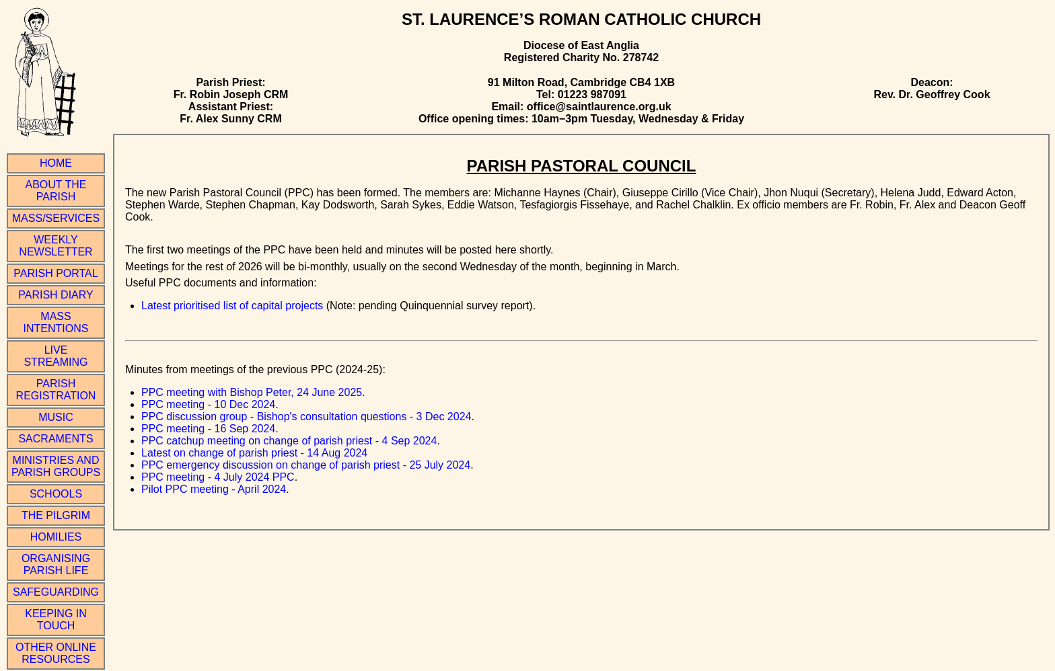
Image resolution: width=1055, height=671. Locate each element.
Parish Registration (56, 389)
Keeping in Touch (56, 619)
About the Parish (56, 190)
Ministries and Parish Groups (55, 466)
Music (55, 417)
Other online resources (55, 653)
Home (56, 163)
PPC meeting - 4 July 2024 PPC (218, 477)
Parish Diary (55, 295)
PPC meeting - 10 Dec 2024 (208, 404)
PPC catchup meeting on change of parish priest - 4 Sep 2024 (289, 440)
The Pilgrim (56, 515)
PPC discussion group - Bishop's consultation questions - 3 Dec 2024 (306, 416)
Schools (56, 494)
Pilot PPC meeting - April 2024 (213, 489)
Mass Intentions (56, 322)
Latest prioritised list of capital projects (232, 305)
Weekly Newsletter (55, 246)
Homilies (55, 537)
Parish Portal (55, 273)
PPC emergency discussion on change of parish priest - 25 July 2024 (305, 465)
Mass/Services (56, 218)
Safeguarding (56, 592)
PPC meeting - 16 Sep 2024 (208, 428)
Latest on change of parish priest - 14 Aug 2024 (254, 453)
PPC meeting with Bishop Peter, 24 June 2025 (251, 392)
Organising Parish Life (56, 564)
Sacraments (55, 438)
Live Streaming (55, 356)
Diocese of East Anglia (581, 45)
